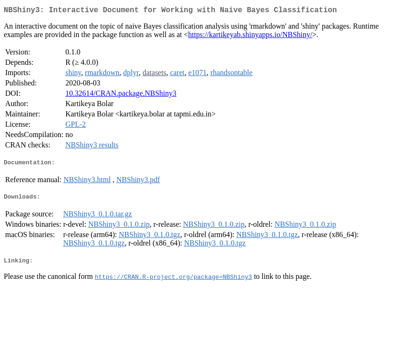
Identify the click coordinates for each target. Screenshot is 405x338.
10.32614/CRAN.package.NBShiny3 (120, 95)
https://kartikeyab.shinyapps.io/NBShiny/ (250, 36)
